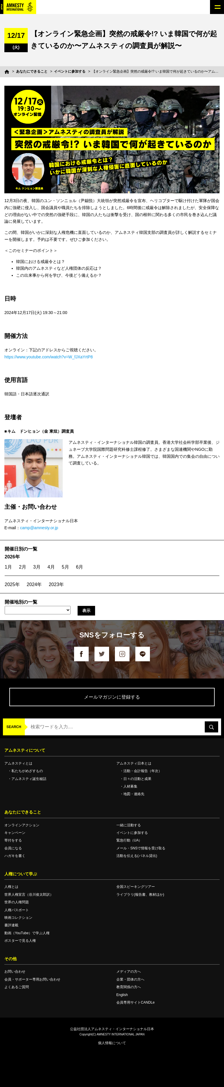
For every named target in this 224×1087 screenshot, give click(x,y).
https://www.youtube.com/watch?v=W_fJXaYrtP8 (48, 357)
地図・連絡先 (133, 794)
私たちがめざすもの (27, 771)
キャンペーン (14, 833)
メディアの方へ (128, 971)
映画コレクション (18, 918)
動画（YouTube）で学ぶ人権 (27, 933)
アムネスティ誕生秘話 (28, 779)
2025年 (12, 584)
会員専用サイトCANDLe (135, 1002)
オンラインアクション (21, 825)
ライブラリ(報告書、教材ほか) (140, 895)
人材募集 (130, 786)
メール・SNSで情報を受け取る (141, 848)
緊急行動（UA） (129, 840)
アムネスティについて (24, 750)
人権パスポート (16, 910)
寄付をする (13, 840)
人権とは (11, 887)
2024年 (34, 584)
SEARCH (13, 727)
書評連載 (11, 925)
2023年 (56, 584)
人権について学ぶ (20, 874)
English (122, 995)
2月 (22, 566)
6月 (79, 566)
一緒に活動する (128, 825)
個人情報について (112, 1043)
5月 (65, 566)
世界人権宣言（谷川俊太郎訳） (28, 895)
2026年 (12, 556)
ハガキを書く (14, 856)
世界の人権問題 (16, 902)
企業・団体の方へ (130, 979)
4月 (51, 566)
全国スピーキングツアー (135, 887)
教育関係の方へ (128, 987)
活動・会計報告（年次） (142, 771)
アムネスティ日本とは (133, 763)
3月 (37, 566)
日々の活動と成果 (137, 779)
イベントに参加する (69, 71)
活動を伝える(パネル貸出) (136, 856)
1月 (8, 566)
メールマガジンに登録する (112, 697)
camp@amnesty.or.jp (39, 527)
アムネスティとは (18, 763)
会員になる (13, 848)
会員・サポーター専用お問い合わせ (32, 979)
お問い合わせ (14, 971)
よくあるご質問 (16, 987)
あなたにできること (32, 71)
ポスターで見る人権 (20, 941)
